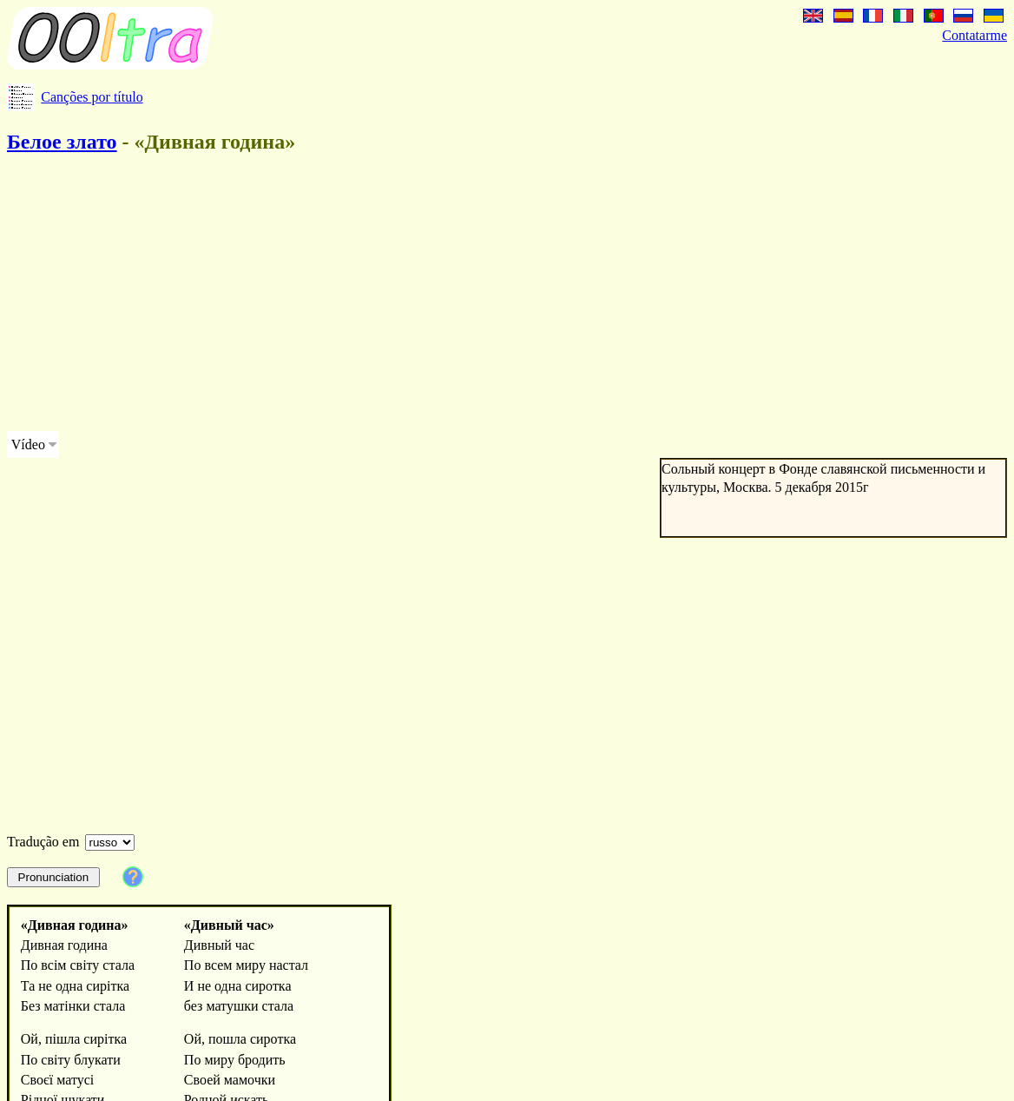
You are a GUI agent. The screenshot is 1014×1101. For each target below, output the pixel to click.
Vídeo (28, 444)
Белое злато (62, 141)
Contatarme (974, 35)
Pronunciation (53, 877)
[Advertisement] (452, 295)
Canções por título (91, 97)
